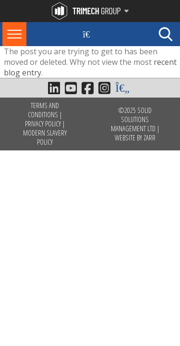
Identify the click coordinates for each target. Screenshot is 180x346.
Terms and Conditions (43, 110)
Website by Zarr (135, 137)
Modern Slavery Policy (45, 137)
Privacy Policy (43, 123)
